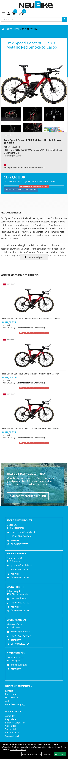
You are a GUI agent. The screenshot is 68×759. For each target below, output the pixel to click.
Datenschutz (11, 697)
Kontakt (9, 690)
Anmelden (10, 715)
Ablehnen (47, 754)
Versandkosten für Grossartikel (41, 181)
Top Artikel (10, 729)
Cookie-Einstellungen (31, 754)
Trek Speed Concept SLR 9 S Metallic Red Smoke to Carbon (30, 373)
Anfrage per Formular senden (28, 496)
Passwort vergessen (15, 722)
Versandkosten (12, 732)
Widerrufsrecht (12, 736)
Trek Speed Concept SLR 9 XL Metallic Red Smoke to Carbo (31, 45)
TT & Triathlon (30, 29)
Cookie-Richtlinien (18, 749)
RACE (17, 29)
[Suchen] (64, 19)
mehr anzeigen (35, 257)
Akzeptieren (60, 754)
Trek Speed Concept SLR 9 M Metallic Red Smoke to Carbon (31, 318)
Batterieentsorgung (15, 704)
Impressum (11, 694)
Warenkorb (10, 725)
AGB (7, 701)
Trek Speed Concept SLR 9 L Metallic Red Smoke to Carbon (30, 428)
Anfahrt (16, 540)
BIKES (9, 29)
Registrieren (11, 719)
